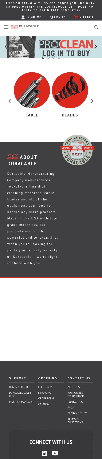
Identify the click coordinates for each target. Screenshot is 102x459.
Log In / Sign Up (19, 387)
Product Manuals (21, 402)
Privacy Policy (77, 413)
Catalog (43, 404)
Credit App (45, 387)
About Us (74, 387)
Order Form (46, 398)
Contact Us (75, 402)
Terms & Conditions (75, 420)
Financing (44, 392)
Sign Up (31, 17)
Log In (57, 17)
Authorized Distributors (76, 394)
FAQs (71, 407)
